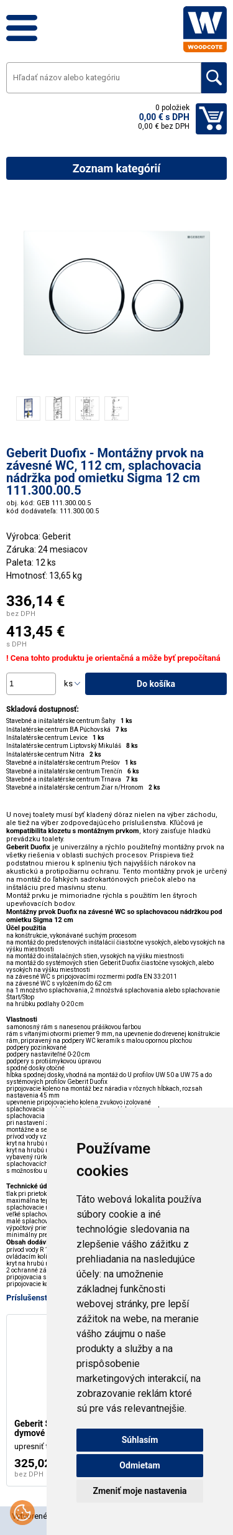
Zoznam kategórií (116, 168)
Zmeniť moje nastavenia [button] (139, 1491)
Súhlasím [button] (140, 1440)
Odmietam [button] (139, 1465)
